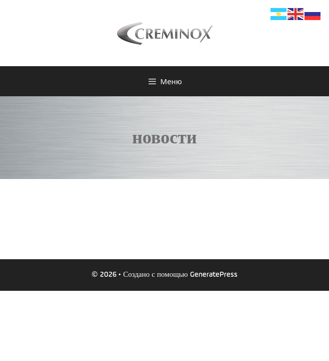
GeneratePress (214, 274)
